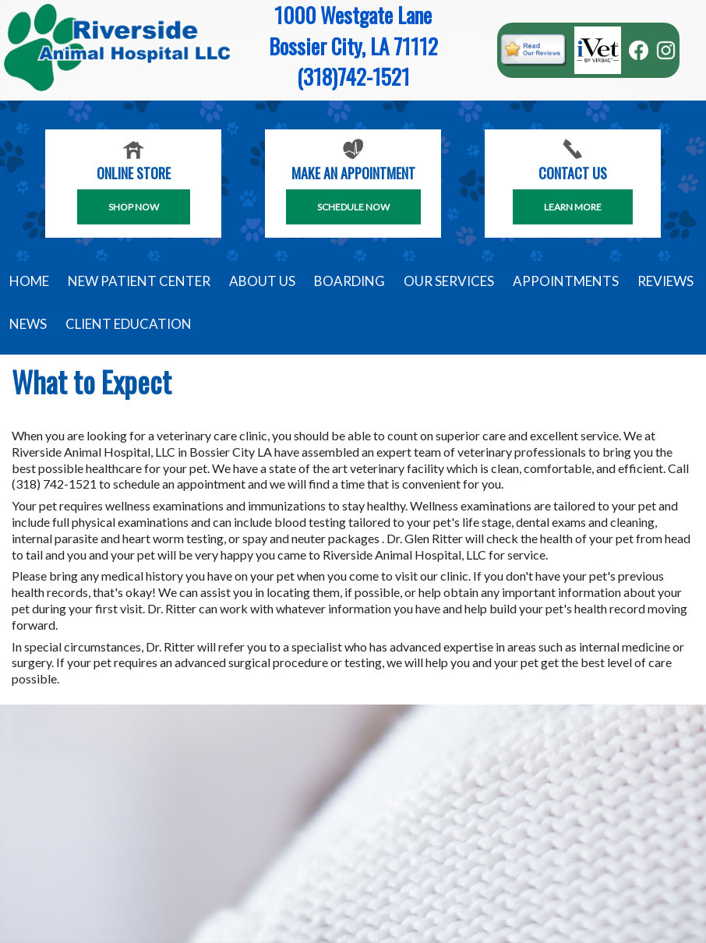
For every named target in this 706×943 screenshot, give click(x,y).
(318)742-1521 (353, 76)
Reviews (665, 281)
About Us (262, 281)
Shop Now (133, 207)
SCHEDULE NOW (353, 207)
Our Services (449, 281)
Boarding (349, 281)
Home (29, 281)
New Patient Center (139, 281)
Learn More (573, 207)
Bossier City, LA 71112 (353, 46)
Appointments (566, 281)
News (28, 324)
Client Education (128, 324)
